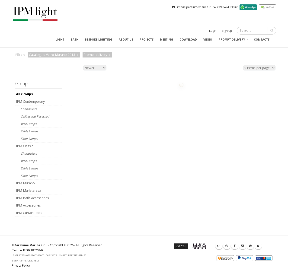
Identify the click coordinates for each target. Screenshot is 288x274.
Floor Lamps (29, 139)
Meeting (166, 39)
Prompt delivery (232, 39)
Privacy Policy (21, 266)
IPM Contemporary (30, 101)
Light (60, 39)
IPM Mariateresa (28, 190)
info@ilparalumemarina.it (194, 7)
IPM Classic (24, 146)
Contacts (261, 39)
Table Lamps (29, 131)
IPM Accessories (28, 205)
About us (126, 39)
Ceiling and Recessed (35, 116)
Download (188, 39)
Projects (147, 39)
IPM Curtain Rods (29, 212)
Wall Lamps (28, 124)
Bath (74, 39)
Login (213, 31)
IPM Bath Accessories (32, 198)
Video (207, 39)
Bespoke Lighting (98, 39)
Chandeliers (29, 109)
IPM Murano (25, 183)
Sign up (227, 31)
